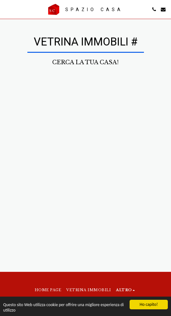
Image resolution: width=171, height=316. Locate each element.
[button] (7, 9)
